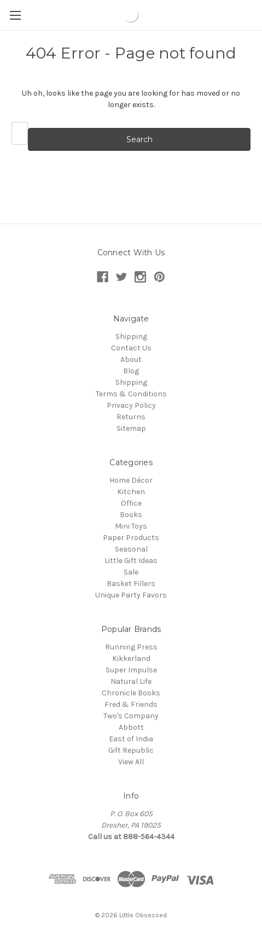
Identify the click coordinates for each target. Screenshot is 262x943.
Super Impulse (131, 670)
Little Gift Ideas (131, 560)
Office (131, 503)
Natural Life (131, 681)
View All (131, 761)
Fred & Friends (131, 704)
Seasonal (131, 549)
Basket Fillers (131, 583)
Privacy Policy (131, 405)
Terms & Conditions (131, 394)
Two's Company (131, 716)
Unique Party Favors (131, 595)
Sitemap (131, 428)
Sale (131, 572)
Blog (131, 371)
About (131, 359)
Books (131, 514)
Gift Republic (131, 750)
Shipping (131, 336)
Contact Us (131, 348)
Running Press (131, 647)
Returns (131, 416)
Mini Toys (131, 526)
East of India (131, 738)
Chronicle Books (131, 693)
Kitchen (131, 491)
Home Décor (131, 480)
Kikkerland (131, 658)
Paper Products (131, 537)
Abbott (131, 727)
